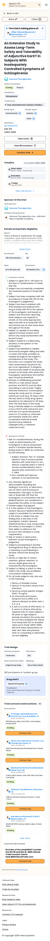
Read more (25, 249)
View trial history (24, 191)
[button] (11, 96)
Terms (5, 929)
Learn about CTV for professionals (19, 904)
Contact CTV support (12, 914)
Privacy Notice (9, 924)
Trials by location (10, 889)
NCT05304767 (11, 126)
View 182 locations (25, 145)
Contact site (25, 733)
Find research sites (11, 899)
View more (25, 838)
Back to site (10, 13)
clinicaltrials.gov (22, 870)
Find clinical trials (10, 884)
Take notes (25, 138)
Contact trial (25, 152)
